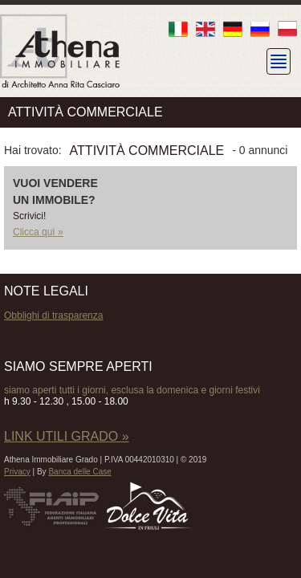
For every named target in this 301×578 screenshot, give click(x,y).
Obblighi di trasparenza (53, 315)
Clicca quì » (38, 232)
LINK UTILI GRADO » (66, 436)
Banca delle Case (79, 471)
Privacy (17, 471)
